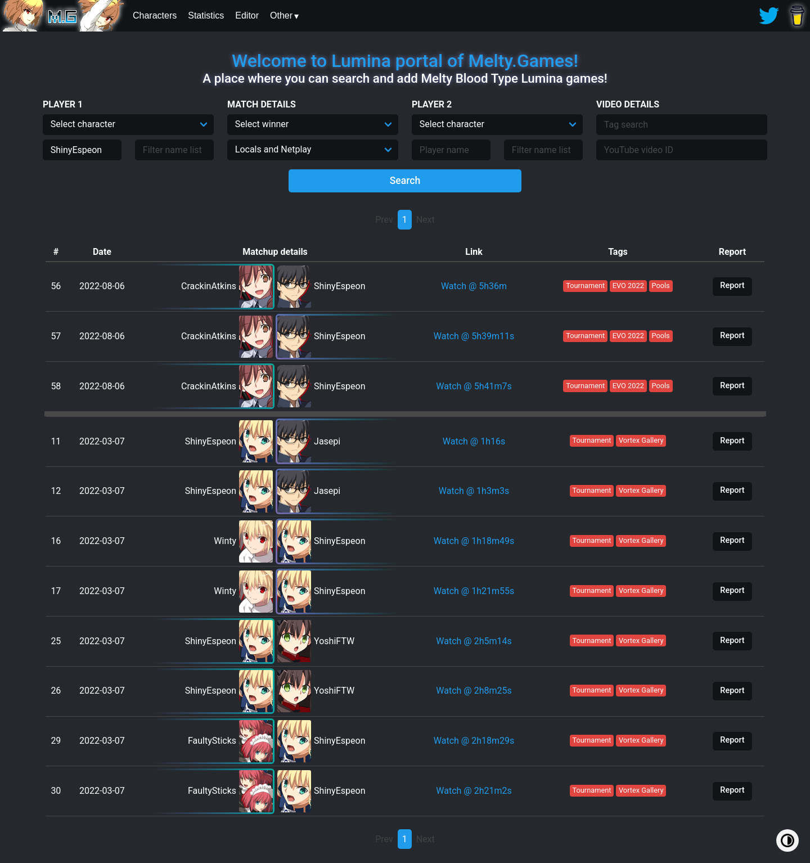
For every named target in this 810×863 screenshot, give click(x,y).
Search (405, 180)
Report (732, 285)
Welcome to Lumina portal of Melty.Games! (405, 60)
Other (281, 15)
